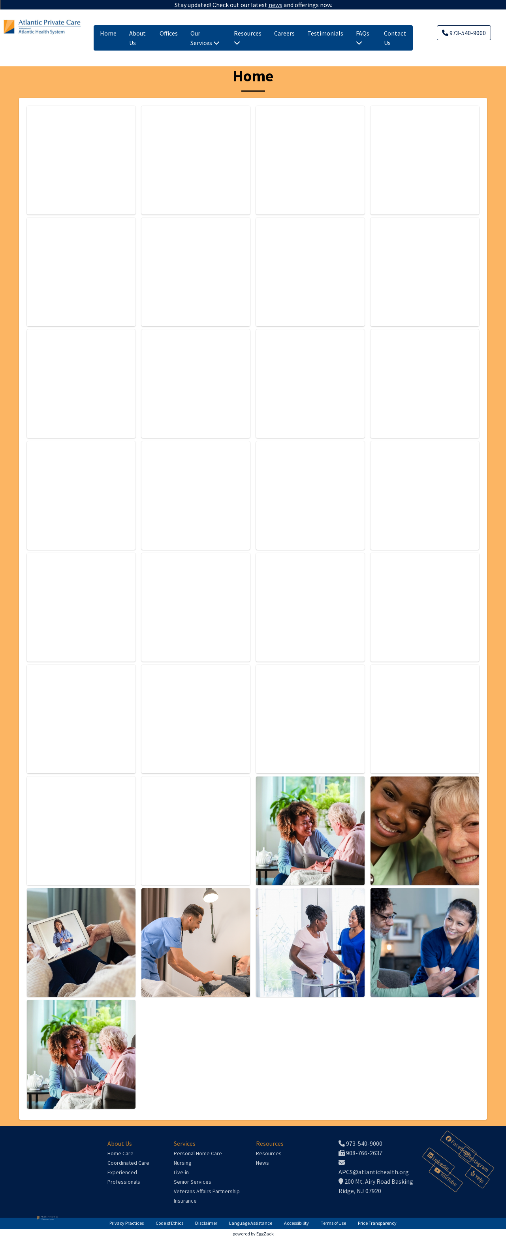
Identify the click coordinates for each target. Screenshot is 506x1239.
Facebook (458, 1146)
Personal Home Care (198, 1153)
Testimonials (325, 33)
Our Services (205, 38)
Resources (247, 37)
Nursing (183, 1162)
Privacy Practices (126, 1223)
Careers (284, 33)
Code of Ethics (169, 1223)
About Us (137, 38)
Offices (169, 33)
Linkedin (438, 1162)
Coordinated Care (128, 1162)
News (262, 1162)
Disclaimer (206, 1223)
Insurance (185, 1200)
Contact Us (395, 38)
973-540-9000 (464, 33)
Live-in (181, 1172)
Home (108, 33)
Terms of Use (333, 1223)
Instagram (476, 1162)
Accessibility (296, 1223)
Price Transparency (377, 1223)
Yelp (477, 1177)
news (274, 5)
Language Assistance (250, 1223)
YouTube (445, 1177)
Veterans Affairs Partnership (207, 1191)
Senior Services (192, 1181)
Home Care (120, 1153)
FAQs (362, 37)
